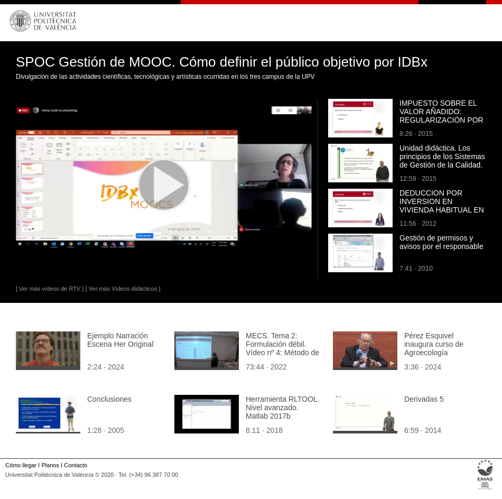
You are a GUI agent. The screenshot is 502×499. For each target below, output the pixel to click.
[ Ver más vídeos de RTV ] (49, 288)
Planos (50, 465)
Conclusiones (109, 399)
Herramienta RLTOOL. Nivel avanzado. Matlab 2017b (283, 407)
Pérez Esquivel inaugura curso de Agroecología (433, 344)
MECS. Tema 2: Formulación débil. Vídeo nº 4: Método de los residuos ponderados (282, 352)
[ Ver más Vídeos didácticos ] (123, 288)
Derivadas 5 (424, 399)
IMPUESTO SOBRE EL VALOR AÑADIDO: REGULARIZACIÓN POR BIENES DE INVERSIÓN (441, 116)
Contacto (75, 465)
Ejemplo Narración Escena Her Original (120, 339)
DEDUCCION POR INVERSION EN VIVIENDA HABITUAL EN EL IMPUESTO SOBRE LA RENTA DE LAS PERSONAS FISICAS (441, 214)
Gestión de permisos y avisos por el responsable (441, 242)
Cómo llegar (20, 465)
